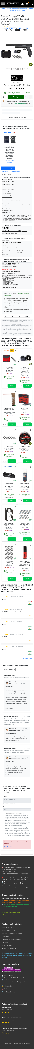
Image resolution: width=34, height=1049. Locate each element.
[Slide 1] (7, 69)
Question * (6, 796)
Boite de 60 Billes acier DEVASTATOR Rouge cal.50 (24, 448)
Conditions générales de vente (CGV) (12, 933)
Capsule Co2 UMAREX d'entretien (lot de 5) (24, 410)
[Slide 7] (20, 69)
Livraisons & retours (9, 989)
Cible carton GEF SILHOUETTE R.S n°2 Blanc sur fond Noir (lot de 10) (9, 525)
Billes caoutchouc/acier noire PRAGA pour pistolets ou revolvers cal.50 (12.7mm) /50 (25, 371)
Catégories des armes (8, 927)
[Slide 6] (18, 69)
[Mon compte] (22, 3)
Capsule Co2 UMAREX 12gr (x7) (9, 447)
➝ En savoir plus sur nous (9, 871)
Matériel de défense (12, 8)
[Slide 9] (25, 69)
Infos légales (5, 936)
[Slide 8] (22, 69)
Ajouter (15, 97)
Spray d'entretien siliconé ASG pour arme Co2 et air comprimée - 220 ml (9, 410)
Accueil (3, 8)
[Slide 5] (16, 69)
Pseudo (5, 807)
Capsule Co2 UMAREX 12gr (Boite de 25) (9, 369)
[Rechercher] (31, 3)
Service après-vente (9, 992)
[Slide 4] (14, 69)
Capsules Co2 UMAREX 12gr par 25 (25, 524)
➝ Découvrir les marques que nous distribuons (15, 873)
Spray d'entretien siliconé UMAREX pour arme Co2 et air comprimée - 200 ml (24, 564)
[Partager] (30, 97)
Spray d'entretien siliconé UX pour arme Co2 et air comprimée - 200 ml (24, 485)
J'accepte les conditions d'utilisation (14, 813)
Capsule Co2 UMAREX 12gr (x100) (9, 563)
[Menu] (3, 3)
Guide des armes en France (10, 930)
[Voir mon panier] (27, 3)
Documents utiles (7, 945)
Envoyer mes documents (9, 948)
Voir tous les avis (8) (27, 658)
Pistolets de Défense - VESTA (18, 10)
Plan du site (5, 942)
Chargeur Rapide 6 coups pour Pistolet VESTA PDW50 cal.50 (9, 485)
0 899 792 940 (8, 967)
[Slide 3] (11, 69)
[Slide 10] (27, 69)
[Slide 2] (9, 69)
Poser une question (9, 669)
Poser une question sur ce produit (17, 117)
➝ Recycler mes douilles (9, 915)
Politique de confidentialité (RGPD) (11, 939)
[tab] (8, 168)
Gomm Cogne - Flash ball (26, 8)
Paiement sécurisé (9, 986)
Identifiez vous (8, 846)
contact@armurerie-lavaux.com (12, 971)
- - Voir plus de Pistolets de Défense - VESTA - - (17, 317)
